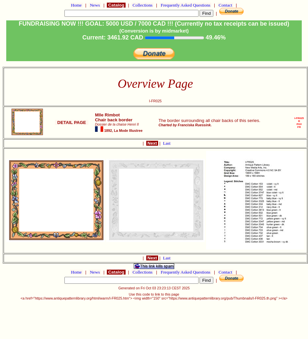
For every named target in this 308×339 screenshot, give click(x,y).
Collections (142, 5)
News (95, 5)
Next (152, 143)
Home (76, 5)
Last (167, 143)
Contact (225, 5)
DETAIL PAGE (71, 122)
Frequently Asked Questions (186, 5)
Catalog (116, 5)
